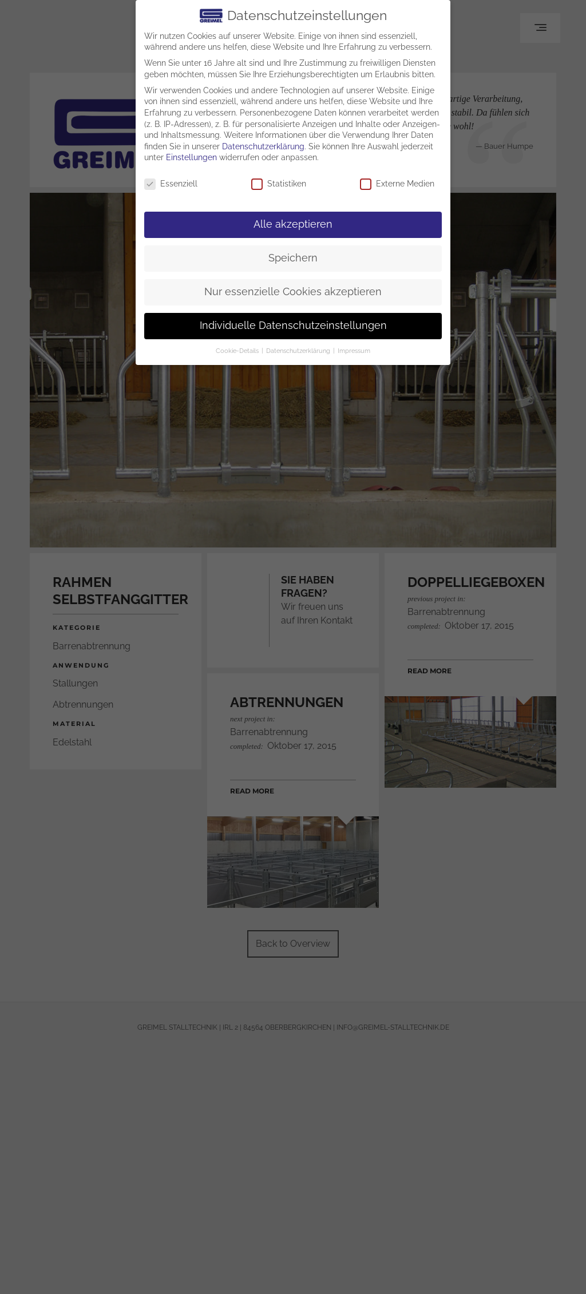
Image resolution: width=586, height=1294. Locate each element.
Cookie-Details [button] (238, 350)
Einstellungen (191, 157)
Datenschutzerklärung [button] (299, 350)
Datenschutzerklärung (263, 146)
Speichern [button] (293, 258)
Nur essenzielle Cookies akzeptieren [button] (293, 291)
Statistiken (278, 183)
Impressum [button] (354, 350)
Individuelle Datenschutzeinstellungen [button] (293, 325)
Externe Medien (397, 183)
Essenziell (170, 183)
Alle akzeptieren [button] (293, 224)
